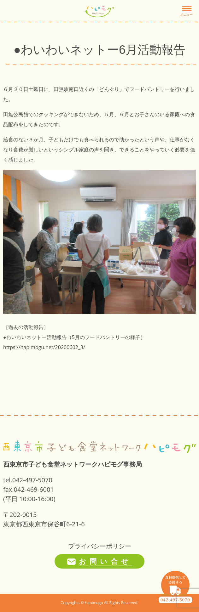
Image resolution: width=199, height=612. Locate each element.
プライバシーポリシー (99, 546)
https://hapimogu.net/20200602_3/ (44, 347)
